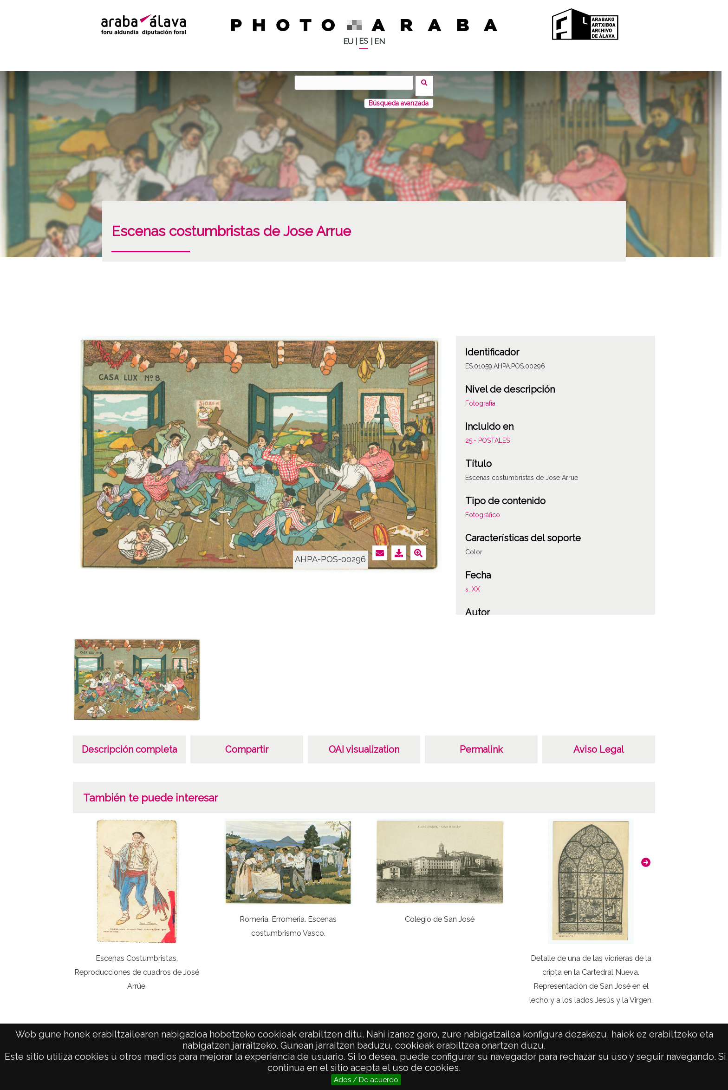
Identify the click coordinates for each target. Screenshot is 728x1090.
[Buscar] (357, 82)
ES (363, 41)
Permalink (481, 743)
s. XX (472, 583)
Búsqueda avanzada (399, 97)
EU (348, 41)
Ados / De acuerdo (366, 1080)
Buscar (427, 82)
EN (379, 41)
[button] (645, 856)
